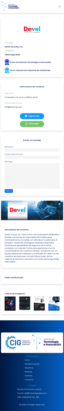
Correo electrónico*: (14, 154)
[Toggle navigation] (60, 6)
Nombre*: (9, 147)
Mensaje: (9, 161)
